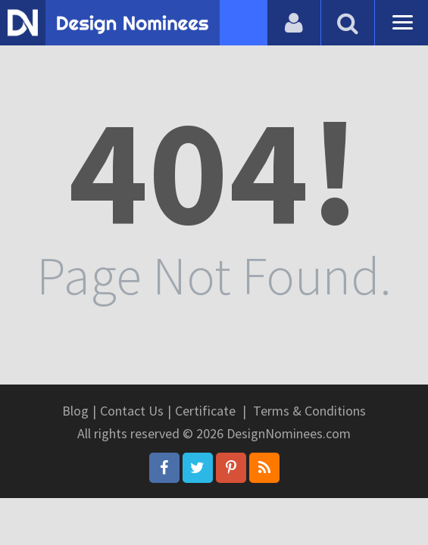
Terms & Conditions (309, 410)
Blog (75, 410)
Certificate (205, 410)
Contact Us (132, 410)
